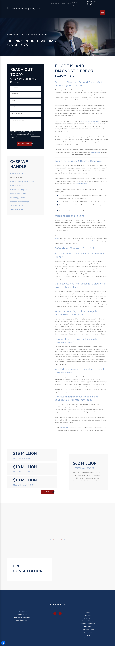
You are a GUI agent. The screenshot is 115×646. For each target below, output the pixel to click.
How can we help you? (18, 120)
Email (13, 107)
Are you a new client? (18, 113)
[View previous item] (51, 539)
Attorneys (87, 618)
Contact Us (88, 638)
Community (88, 632)
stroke (57, 238)
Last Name (15, 93)
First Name (15, 87)
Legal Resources (88, 629)
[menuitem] (25, 173)
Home (88, 612)
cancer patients (81, 183)
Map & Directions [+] (22, 620)
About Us (88, 615)
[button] (3, 643)
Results (63, 3)
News (69, 3)
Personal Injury (87, 621)
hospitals (91, 241)
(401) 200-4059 (92, 3)
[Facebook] (54, 613)
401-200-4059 (57, 604)
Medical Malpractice (88, 623)
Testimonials (55, 3)
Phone (13, 100)
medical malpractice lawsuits (91, 121)
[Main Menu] (102, 12)
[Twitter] (60, 613)
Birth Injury (88, 626)
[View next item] (64, 539)
